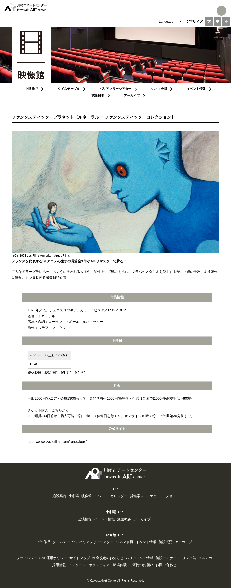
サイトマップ (79, 558)
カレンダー (119, 496)
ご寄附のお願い (141, 565)
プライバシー (26, 558)
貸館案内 (137, 496)
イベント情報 (196, 89)
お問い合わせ (166, 565)
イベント (101, 496)
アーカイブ (132, 95)
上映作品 (31, 89)
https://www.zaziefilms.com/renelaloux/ (57, 442)
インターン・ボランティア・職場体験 (97, 565)
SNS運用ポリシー (53, 558)
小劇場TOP (114, 512)
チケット (153, 496)
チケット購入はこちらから (48, 410)
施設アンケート (168, 558)
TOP (114, 489)
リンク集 (189, 558)
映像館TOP (114, 535)
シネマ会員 (159, 89)
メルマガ (205, 558)
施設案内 (59, 496)
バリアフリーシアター (115, 89)
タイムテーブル (69, 89)
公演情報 (85, 519)
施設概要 (97, 95)
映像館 (86, 496)
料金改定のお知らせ (107, 558)
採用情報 (59, 565)
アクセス (169, 496)
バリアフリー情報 (139, 558)
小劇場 (74, 496)
